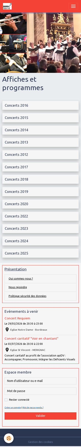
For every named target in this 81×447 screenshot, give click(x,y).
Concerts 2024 (16, 241)
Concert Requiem (17, 318)
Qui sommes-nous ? (21, 278)
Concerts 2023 (16, 228)
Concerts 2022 (16, 216)
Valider (40, 415)
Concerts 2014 (16, 130)
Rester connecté (19, 399)
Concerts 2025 (16, 253)
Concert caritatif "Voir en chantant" (31, 338)
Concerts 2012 (16, 154)
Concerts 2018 (16, 179)
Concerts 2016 (16, 105)
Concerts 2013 (16, 142)
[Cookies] (9, 438)
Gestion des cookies (40, 442)
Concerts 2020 (16, 204)
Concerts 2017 (16, 167)
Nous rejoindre (18, 287)
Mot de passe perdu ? (32, 407)
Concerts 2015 (16, 118)
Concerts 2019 (16, 191)
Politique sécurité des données (27, 296)
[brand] (8, 6)
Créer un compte (13, 407)
